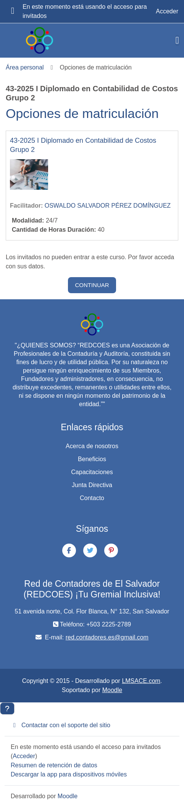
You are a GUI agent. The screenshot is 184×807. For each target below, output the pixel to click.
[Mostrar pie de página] (7, 708)
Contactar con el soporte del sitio (60, 725)
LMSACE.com (141, 681)
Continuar (92, 285)
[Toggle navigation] (177, 40)
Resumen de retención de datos (54, 765)
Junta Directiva (92, 485)
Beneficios (92, 459)
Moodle (112, 690)
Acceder (167, 11)
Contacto (92, 498)
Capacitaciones (92, 472)
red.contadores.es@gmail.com (107, 637)
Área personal (25, 67)
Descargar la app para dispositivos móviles (69, 774)
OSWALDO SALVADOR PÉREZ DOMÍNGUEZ (108, 205)
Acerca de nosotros (92, 446)
